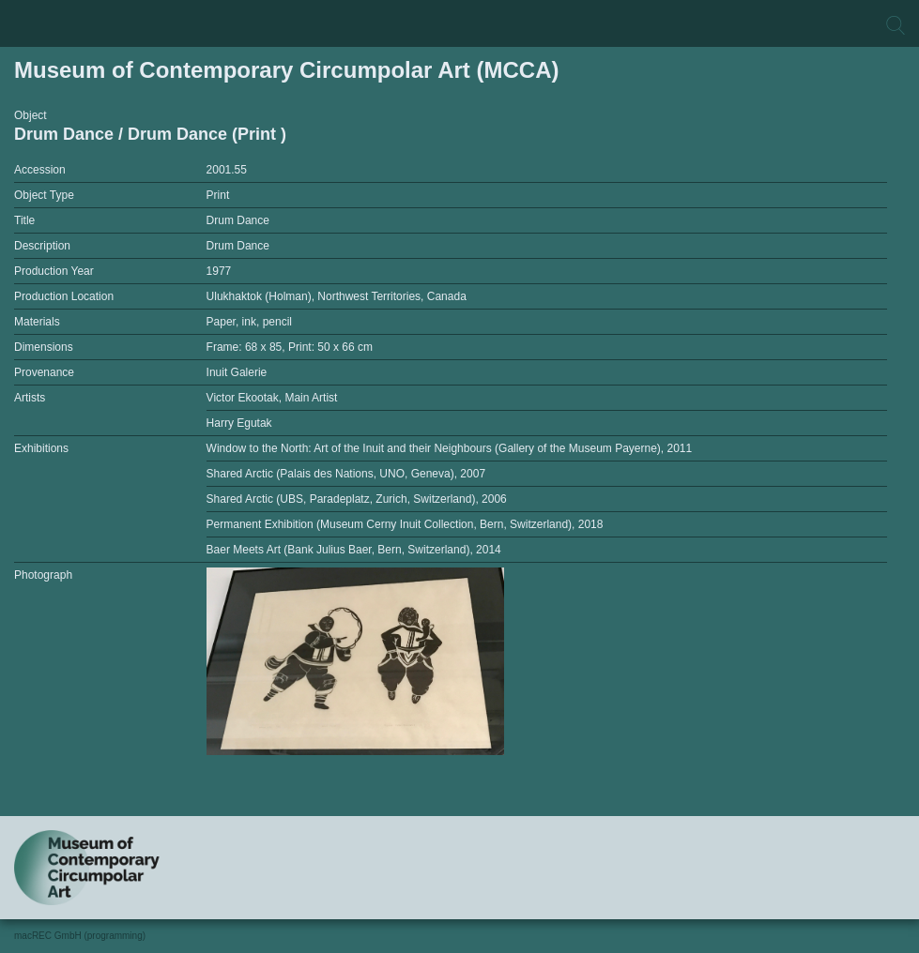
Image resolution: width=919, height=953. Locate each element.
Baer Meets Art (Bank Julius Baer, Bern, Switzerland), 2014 (354, 549)
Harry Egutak (239, 423)
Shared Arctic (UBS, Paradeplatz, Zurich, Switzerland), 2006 (357, 499)
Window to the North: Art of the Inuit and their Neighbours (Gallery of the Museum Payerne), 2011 (450, 448)
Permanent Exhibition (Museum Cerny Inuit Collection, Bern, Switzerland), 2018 (405, 524)
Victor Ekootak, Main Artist (272, 397)
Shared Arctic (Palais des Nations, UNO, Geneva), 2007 (346, 473)
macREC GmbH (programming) (80, 935)
